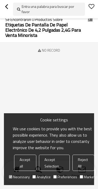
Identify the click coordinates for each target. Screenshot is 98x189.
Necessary (19, 177)
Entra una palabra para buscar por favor (48, 9)
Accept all (25, 163)
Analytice (41, 177)
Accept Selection (51, 163)
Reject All (83, 163)
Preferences (65, 177)
